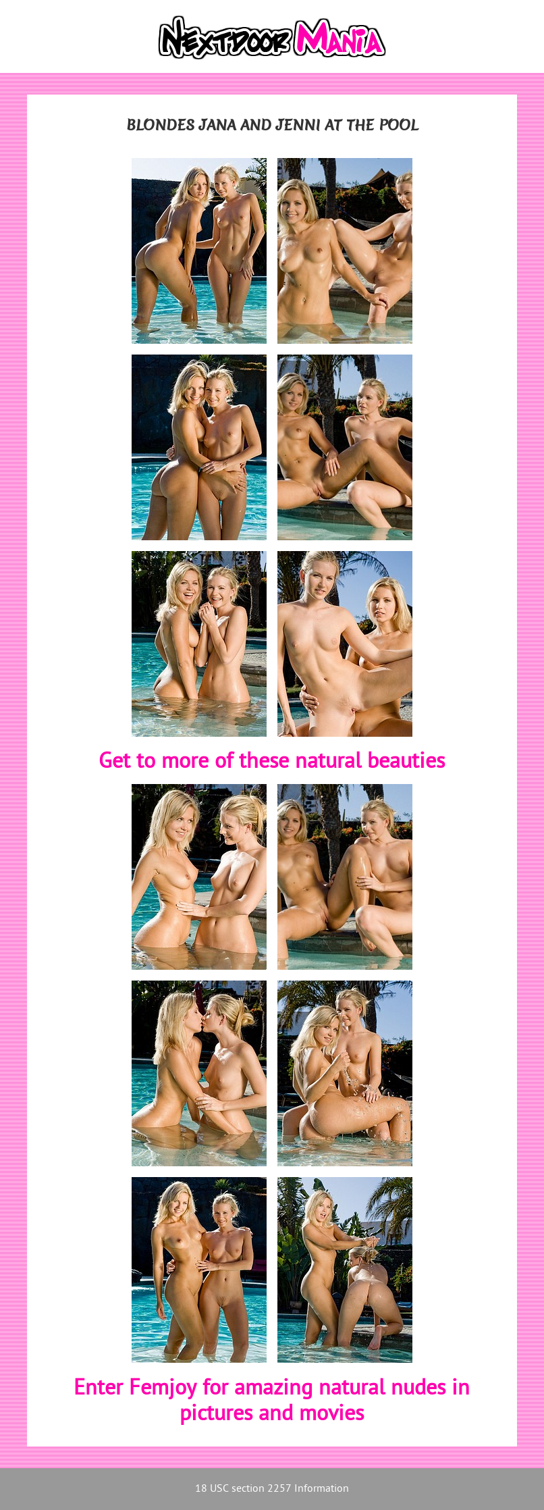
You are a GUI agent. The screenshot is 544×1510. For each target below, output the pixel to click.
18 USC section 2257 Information (272, 1489)
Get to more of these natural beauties (272, 762)
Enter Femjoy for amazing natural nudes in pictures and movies (272, 1402)
